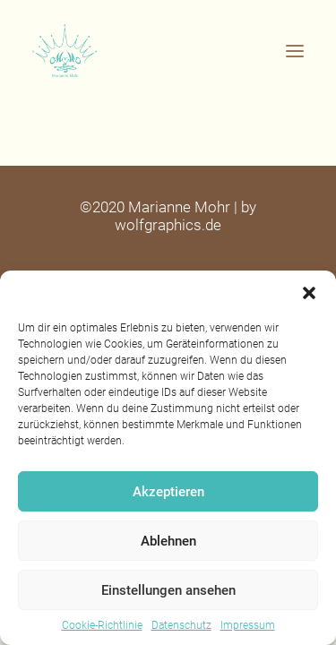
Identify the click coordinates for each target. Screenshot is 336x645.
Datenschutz (181, 625)
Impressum (247, 625)
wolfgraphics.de (168, 225)
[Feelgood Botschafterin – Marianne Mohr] (168, 51)
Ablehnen (168, 541)
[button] (309, 293)
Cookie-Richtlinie (102, 625)
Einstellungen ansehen (168, 590)
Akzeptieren (168, 492)
